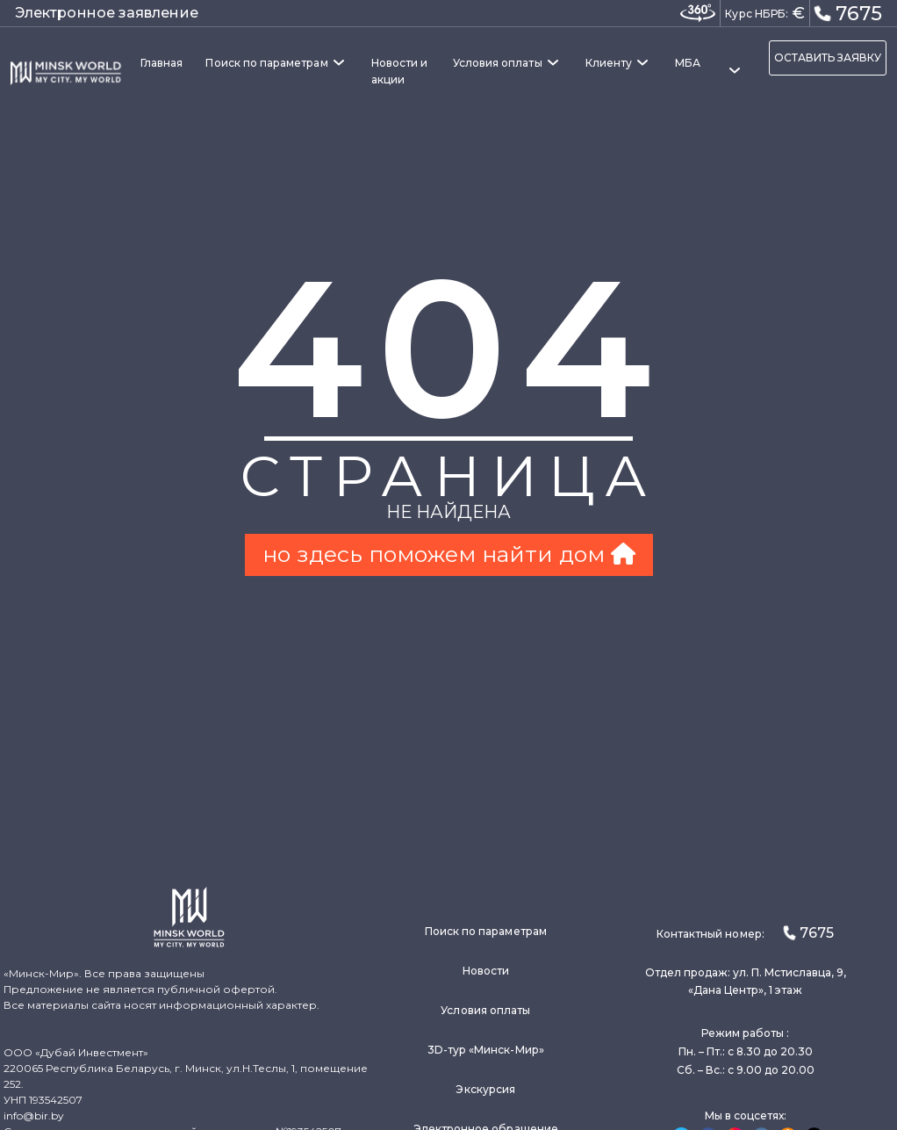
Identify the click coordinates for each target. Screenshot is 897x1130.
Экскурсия (485, 1089)
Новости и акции (399, 71)
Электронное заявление (106, 12)
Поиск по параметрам (266, 62)
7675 (848, 12)
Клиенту (608, 62)
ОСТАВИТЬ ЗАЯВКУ (827, 57)
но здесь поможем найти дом (448, 554)
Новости (486, 970)
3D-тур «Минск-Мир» (485, 1049)
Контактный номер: (745, 933)
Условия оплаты (497, 62)
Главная (161, 62)
